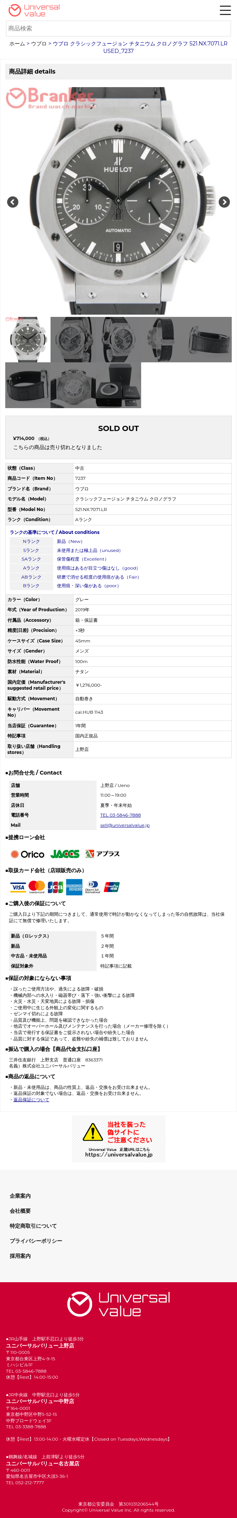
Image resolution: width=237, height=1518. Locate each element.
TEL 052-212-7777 (25, 1482)
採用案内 (20, 1256)
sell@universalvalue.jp (125, 825)
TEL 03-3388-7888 (26, 1426)
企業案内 (20, 1195)
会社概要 (20, 1210)
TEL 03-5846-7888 (120, 815)
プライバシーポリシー (36, 1241)
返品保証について (31, 1099)
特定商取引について (33, 1226)
